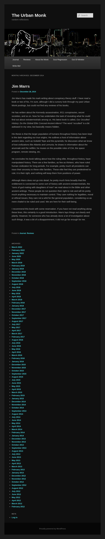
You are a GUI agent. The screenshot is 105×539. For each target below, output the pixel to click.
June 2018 (16, 290)
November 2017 (19, 312)
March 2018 (17, 300)
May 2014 (16, 423)
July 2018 (16, 287)
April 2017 (16, 330)
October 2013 (18, 445)
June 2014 (16, 420)
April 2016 (16, 352)
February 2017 (18, 337)
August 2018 (17, 284)
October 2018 (18, 278)
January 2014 (18, 436)
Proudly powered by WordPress (52, 529)
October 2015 (18, 371)
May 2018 (16, 293)
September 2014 (19, 411)
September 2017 (19, 318)
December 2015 (19, 364)
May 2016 (16, 349)
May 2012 (16, 497)
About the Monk (42, 60)
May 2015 (16, 386)
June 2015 (16, 383)
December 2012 (19, 476)
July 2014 (16, 417)
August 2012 (17, 488)
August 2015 (17, 377)
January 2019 (18, 269)
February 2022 (18, 250)
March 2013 (17, 466)
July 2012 (16, 491)
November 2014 (19, 405)
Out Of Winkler (78, 60)
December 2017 (19, 309)
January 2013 (18, 473)
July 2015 (16, 380)
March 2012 (17, 503)
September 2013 (19, 448)
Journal (15, 60)
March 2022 (17, 247)
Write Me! (16, 66)
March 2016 (17, 355)
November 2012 (19, 479)
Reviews (27, 60)
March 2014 (17, 429)
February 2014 (18, 432)
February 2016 (18, 358)
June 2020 (16, 256)
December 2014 (19, 401)
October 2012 (18, 482)
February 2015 (18, 395)
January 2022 (18, 253)
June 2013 (16, 457)
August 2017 (17, 321)
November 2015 (19, 368)
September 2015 (19, 374)
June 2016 (16, 346)
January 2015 (18, 398)
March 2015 (17, 392)
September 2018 (19, 281)
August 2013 (17, 451)
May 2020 (16, 259)
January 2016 (18, 361)
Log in (14, 517)
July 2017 (16, 324)
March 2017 (17, 333)
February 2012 (18, 507)
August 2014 (17, 414)
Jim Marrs (21, 86)
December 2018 (19, 272)
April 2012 (16, 500)
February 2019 (18, 266)
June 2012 (16, 494)
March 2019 (17, 263)
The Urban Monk (29, 15)
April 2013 (16, 463)
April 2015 (16, 389)
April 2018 (16, 296)
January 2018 (18, 306)
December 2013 (19, 439)
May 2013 (16, 460)
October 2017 (18, 315)
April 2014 (16, 426)
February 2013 (18, 469)
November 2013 (19, 442)
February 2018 (18, 303)
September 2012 (19, 485)
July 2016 (16, 343)
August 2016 (17, 340)
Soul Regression (60, 60)
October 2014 (18, 408)
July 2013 (16, 454)
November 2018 (19, 275)
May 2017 (16, 327)
